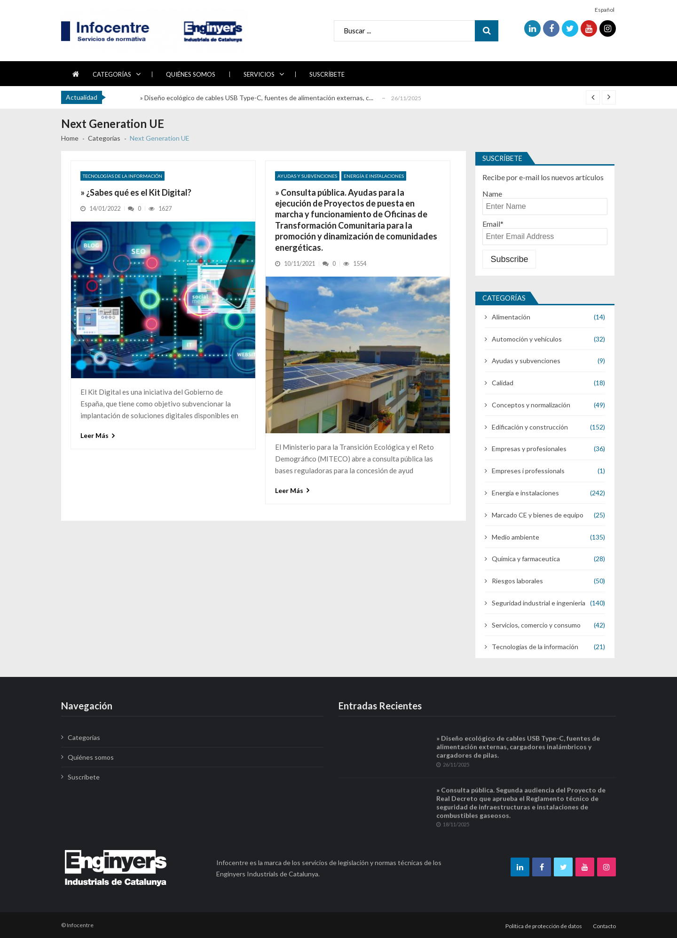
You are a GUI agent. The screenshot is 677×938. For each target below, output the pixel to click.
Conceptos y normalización (531, 405)
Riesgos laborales (517, 581)
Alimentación (511, 317)
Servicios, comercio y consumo (536, 625)
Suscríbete (327, 74)
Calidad (502, 383)
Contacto (604, 926)
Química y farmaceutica (526, 559)
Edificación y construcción (530, 427)
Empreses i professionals (528, 471)
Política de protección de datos (543, 926)
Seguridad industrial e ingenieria (538, 603)
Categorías (112, 74)
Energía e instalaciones (374, 176)
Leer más (94, 435)
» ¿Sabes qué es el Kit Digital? (135, 192)
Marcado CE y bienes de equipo (537, 515)
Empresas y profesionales (529, 449)
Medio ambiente (515, 537)
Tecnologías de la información (122, 176)
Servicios (259, 74)
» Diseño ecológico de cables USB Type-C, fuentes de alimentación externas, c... (256, 98)
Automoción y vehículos (527, 339)
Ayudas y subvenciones (307, 176)
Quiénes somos (190, 74)
